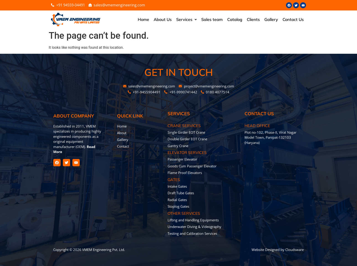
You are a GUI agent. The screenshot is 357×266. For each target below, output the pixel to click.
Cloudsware (294, 249)
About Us (163, 19)
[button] (186, 19)
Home (143, 19)
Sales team (212, 19)
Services (186, 19)
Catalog (234, 19)
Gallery (271, 19)
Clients (253, 19)
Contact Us (293, 19)
